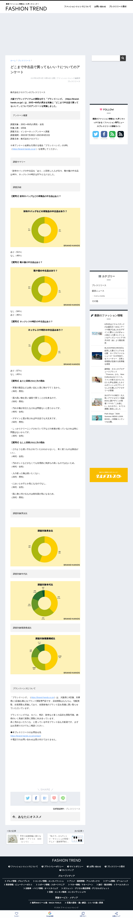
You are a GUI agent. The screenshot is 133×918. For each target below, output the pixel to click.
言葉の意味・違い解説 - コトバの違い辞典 (85, 904)
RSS (120, 138)
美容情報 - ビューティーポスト (19, 886)
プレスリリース (73, 809)
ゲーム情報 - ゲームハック (116, 882)
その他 (95, 301)
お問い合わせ (100, 6)
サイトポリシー (76, 867)
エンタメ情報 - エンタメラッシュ (49, 882)
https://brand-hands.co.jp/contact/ (25, 736)
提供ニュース (98, 291)
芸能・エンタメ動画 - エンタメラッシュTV (67, 893)
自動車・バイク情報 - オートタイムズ (41, 889)
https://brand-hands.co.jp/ (24, 149)
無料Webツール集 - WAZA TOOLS (46, 904)
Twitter (96, 138)
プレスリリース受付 (117, 6)
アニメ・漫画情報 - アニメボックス (84, 882)
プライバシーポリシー (53, 867)
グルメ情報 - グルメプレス (18, 882)
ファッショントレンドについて (77, 6)
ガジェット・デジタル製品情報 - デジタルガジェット (86, 889)
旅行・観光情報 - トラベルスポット (113, 886)
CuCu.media (99, 296)
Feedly (112, 138)
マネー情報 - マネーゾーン (81, 886)
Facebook (104, 138)
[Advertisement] (66, 33)
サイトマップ (68, 871)
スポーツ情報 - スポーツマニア (51, 886)
